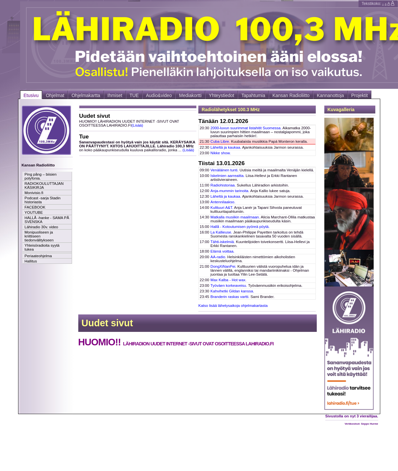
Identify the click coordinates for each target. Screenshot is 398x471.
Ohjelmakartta (85, 95)
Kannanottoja (330, 95)
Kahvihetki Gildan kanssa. (232, 291)
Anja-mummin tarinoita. (230, 191)
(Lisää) (137, 125)
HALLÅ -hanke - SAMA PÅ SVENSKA (47, 220)
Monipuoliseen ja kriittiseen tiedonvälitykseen (39, 236)
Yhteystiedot (221, 95)
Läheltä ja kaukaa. (226, 147)
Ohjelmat (55, 95)
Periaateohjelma (38, 256)
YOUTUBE (34, 212)
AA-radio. (218, 257)
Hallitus (31, 261)
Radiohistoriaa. (223, 185)
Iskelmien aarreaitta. (228, 176)
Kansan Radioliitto (291, 95)
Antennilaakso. (223, 202)
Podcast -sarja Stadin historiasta (43, 200)
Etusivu (31, 95)
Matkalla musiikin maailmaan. (235, 217)
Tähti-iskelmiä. (223, 242)
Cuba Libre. (220, 141)
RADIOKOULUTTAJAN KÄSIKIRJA (44, 185)
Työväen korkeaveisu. (229, 285)
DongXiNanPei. (223, 266)
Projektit (359, 95)
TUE (134, 95)
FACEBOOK (35, 207)
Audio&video (159, 95)
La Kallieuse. (221, 232)
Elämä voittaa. (223, 251)
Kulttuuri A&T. (222, 208)
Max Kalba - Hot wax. (228, 280)
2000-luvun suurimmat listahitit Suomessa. (246, 128)
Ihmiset (115, 95)
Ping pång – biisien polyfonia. (41, 176)
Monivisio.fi (34, 193)
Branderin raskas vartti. (230, 297)
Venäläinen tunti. (224, 170)
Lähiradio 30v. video (41, 227)
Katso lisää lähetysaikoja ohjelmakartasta (233, 306)
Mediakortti (190, 95)
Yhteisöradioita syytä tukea (42, 247)
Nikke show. (221, 153)
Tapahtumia (253, 95)
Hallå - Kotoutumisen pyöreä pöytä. (240, 227)
